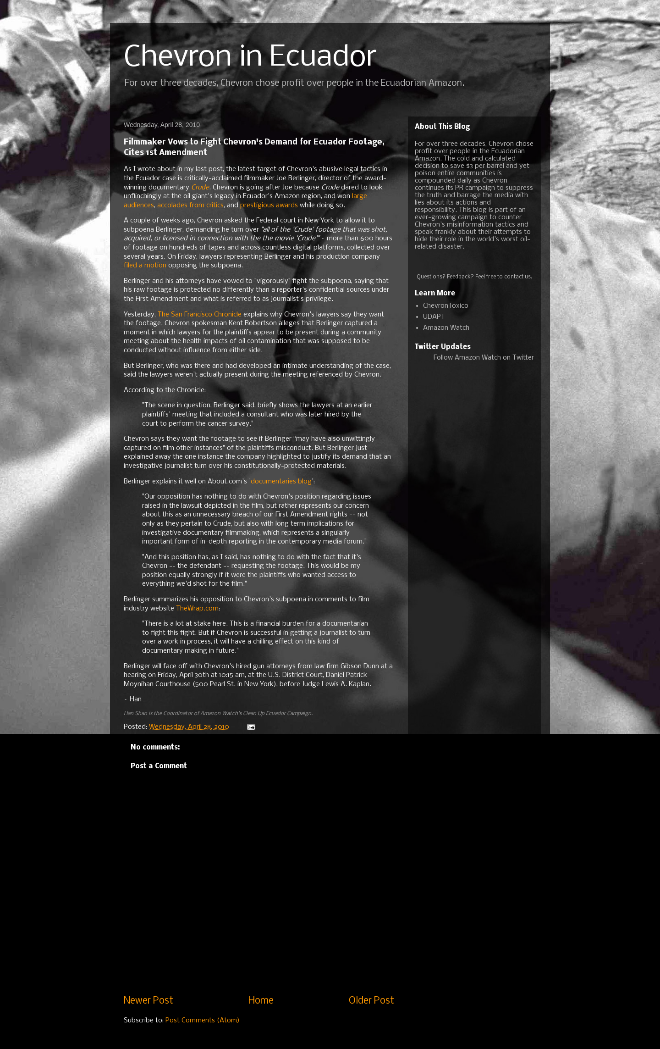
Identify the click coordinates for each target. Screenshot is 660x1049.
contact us (517, 277)
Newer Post (148, 1001)
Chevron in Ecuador (250, 57)
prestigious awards (269, 205)
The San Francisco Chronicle (199, 314)
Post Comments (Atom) (202, 1020)
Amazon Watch (446, 328)
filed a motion (145, 265)
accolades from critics (190, 205)
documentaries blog (281, 481)
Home (261, 1001)
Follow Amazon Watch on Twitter (484, 357)
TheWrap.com (197, 608)
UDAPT (434, 317)
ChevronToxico (445, 306)
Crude (200, 187)
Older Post (371, 1001)
